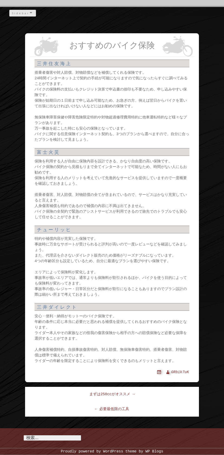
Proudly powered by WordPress (92, 451)
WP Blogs (154, 451)
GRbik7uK (180, 372)
